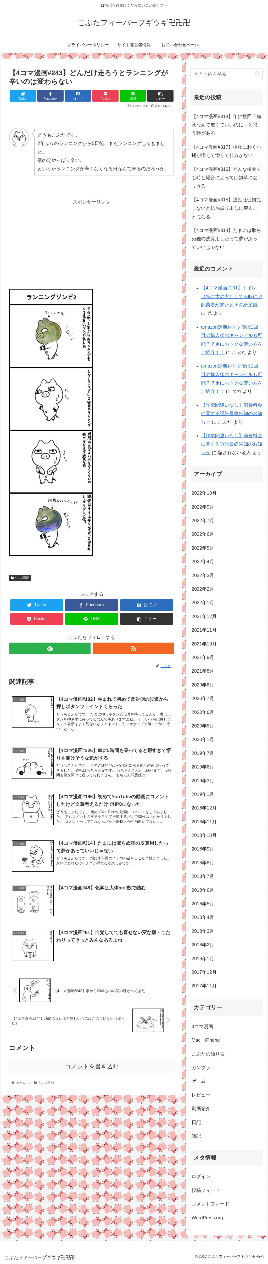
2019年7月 (203, 753)
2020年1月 (203, 739)
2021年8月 (203, 671)
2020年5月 (203, 726)
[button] (257, 74)
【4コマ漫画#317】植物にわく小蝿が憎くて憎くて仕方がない (226, 151)
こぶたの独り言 (208, 1054)
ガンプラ (201, 1067)
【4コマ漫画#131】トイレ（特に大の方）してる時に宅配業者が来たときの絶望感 (231, 296)
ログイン (201, 1176)
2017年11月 (204, 985)
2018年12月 (204, 808)
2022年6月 (203, 534)
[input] (226, 74)
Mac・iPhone (206, 1040)
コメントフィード (210, 1204)
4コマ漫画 (20, 578)
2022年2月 (203, 589)
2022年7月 (203, 520)
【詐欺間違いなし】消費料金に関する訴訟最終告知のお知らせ (231, 414)
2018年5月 (203, 903)
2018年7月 (203, 876)
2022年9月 (203, 507)
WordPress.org (207, 1217)
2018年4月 (203, 917)
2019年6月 (203, 767)
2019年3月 (203, 780)
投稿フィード (206, 1190)
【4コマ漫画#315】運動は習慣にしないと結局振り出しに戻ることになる (226, 208)
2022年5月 (203, 548)
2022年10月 (204, 493)
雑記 (196, 1136)
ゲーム (199, 1081)
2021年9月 (203, 657)
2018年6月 (203, 890)
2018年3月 (203, 931)
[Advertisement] (92, 249)
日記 (196, 1122)
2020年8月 (203, 685)
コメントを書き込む (92, 1067)
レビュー (201, 1095)
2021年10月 (204, 643)
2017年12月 (204, 972)
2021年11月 (204, 630)
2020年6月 (203, 712)
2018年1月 (203, 958)
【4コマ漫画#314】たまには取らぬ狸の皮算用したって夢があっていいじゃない (226, 239)
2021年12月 (204, 616)
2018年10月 (204, 835)
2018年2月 (203, 944)
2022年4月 (203, 561)
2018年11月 (204, 821)
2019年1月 (203, 794)
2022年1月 (203, 602)
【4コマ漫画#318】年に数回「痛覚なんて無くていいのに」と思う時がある (226, 125)
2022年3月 (203, 575)
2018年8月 (203, 862)
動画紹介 (201, 1108)
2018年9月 (203, 849)
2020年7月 (203, 698)
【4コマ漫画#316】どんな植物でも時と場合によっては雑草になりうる (226, 178)
